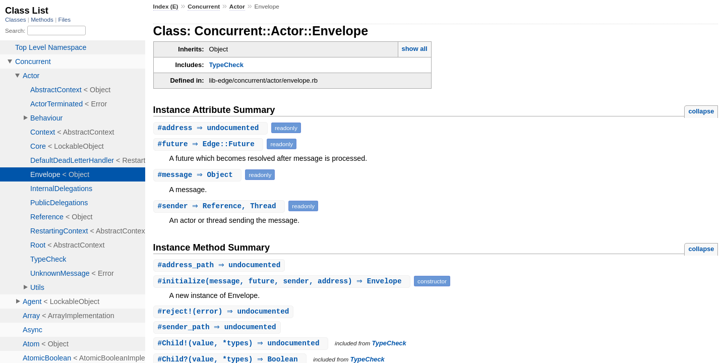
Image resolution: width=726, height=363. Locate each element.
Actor (237, 6)
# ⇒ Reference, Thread (220, 206)
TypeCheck (226, 65)
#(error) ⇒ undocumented (225, 312)
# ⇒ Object (199, 174)
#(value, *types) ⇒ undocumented (242, 344)
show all (414, 48)
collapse (701, 111)
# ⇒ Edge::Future (210, 144)
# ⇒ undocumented (212, 128)
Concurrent (204, 6)
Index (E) (165, 6)
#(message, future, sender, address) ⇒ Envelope (283, 281)
